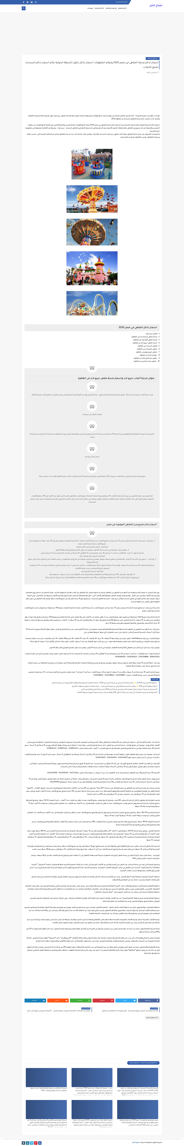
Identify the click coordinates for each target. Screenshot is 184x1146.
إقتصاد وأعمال (111, 8)
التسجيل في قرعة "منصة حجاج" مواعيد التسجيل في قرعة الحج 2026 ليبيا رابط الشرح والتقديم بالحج (119, 689)
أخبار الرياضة (99, 8)
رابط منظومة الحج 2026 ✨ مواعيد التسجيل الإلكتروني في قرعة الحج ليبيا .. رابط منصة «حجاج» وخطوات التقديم (114, 686)
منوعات (90, 8)
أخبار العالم (122, 8)
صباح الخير (156, 5)
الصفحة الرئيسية (121, 2)
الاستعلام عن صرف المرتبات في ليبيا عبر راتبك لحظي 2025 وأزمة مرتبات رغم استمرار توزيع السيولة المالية (117, 692)
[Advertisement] (92, 35)
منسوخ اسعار (153, 58)
